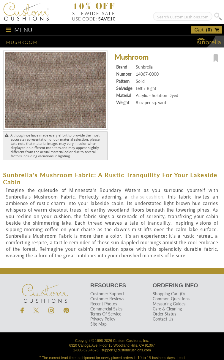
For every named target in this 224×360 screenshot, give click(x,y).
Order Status (164, 313)
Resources (108, 285)
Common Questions (171, 298)
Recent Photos (103, 303)
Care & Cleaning (167, 308)
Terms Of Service (105, 313)
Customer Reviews (107, 298)
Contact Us (163, 318)
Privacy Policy (102, 318)
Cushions (45, 290)
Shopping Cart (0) (169, 293)
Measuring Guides (169, 303)
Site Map (98, 323)
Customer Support (107, 293)
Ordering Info (175, 285)
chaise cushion (147, 197)
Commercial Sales (106, 308)
